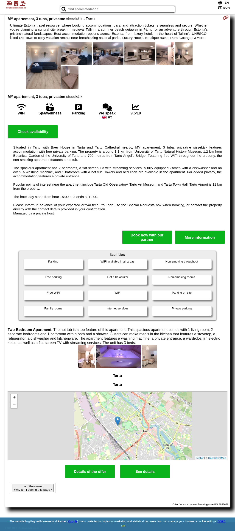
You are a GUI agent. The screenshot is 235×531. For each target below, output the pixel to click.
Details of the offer (90, 472)
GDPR (222, 521)
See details (145, 472)
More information (200, 237)
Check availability (32, 132)
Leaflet (200, 458)
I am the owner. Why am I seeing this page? (33, 488)
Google (72, 521)
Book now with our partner (147, 237)
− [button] (14, 404)
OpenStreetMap (217, 458)
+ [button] (14, 397)
